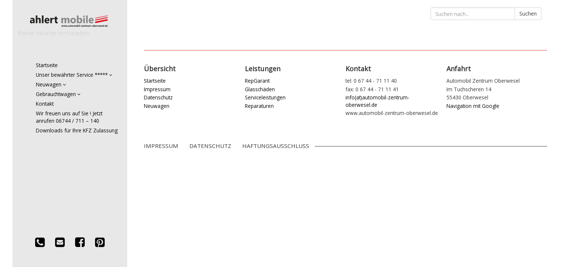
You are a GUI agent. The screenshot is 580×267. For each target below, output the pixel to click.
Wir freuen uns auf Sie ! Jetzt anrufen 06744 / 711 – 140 (69, 117)
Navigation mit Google (472, 105)
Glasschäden (260, 89)
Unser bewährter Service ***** (74, 74)
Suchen (528, 13)
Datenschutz (158, 97)
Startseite (47, 65)
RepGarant (257, 80)
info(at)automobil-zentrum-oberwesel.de (377, 101)
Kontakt (45, 103)
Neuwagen (51, 84)
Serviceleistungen (265, 97)
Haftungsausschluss (275, 145)
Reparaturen (259, 105)
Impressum (157, 89)
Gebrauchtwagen (58, 94)
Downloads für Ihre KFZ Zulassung (77, 130)
